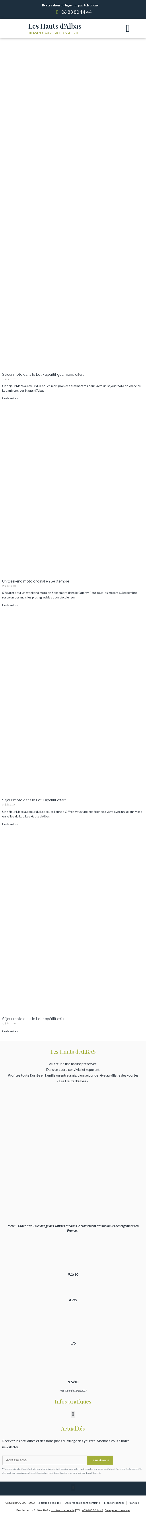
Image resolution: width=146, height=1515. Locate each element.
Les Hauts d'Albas (54, 26)
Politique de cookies (49, 1502)
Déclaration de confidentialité (82, 1502)
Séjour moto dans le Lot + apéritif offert (34, 800)
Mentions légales (114, 1502)
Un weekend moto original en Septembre (35, 581)
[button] (127, 28)
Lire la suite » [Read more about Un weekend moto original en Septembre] (10, 605)
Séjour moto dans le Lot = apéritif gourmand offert (43, 374)
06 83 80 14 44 (76, 12)
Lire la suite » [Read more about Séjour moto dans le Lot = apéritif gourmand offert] (10, 398)
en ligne (67, 5)
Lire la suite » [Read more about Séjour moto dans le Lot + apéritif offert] (10, 824)
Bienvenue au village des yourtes (54, 33)
